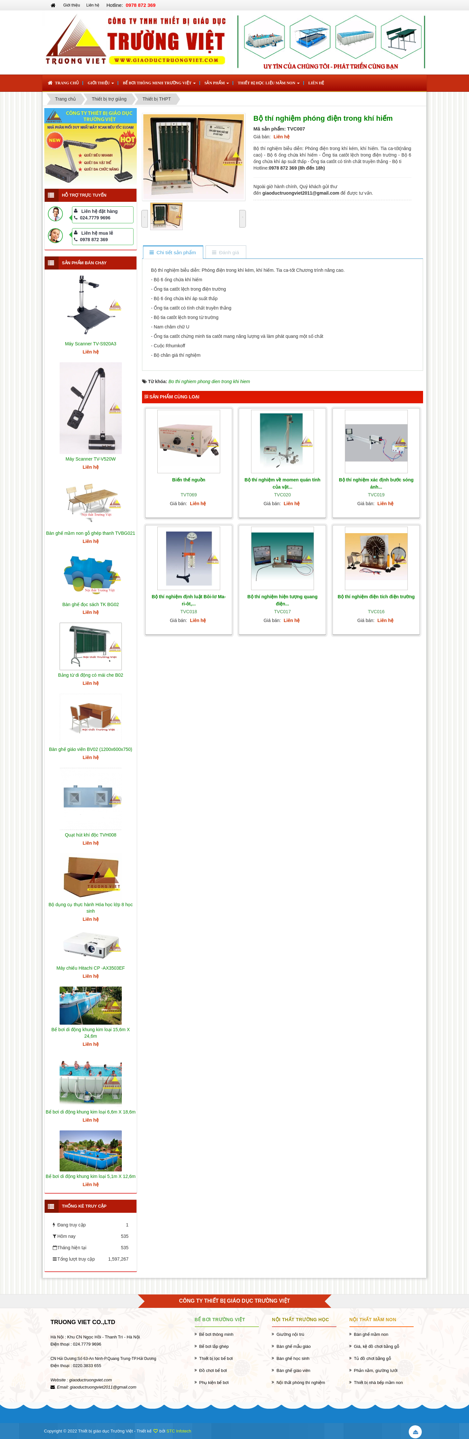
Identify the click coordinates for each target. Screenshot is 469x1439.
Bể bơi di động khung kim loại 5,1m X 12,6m (90, 1176)
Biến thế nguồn (189, 479)
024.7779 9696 (92, 217)
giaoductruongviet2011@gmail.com (103, 1387)
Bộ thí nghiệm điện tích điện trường (376, 596)
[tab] (172, 252)
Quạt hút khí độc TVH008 (90, 834)
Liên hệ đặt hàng (99, 211)
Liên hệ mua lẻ (97, 233)
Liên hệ (92, 5)
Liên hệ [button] (316, 83)
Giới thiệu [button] (101, 85)
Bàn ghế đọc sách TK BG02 (90, 604)
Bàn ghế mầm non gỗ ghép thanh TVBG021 (90, 533)
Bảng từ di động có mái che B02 (90, 675)
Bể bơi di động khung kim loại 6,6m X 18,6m (90, 1111)
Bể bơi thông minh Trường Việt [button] (159, 85)
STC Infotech (178, 1431)
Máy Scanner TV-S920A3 (90, 343)
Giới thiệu (71, 5)
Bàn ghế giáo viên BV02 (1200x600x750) (90, 749)
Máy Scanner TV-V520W (90, 459)
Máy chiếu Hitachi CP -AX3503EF (90, 968)
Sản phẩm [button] (217, 85)
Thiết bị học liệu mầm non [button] (268, 85)
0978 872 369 (91, 239)
